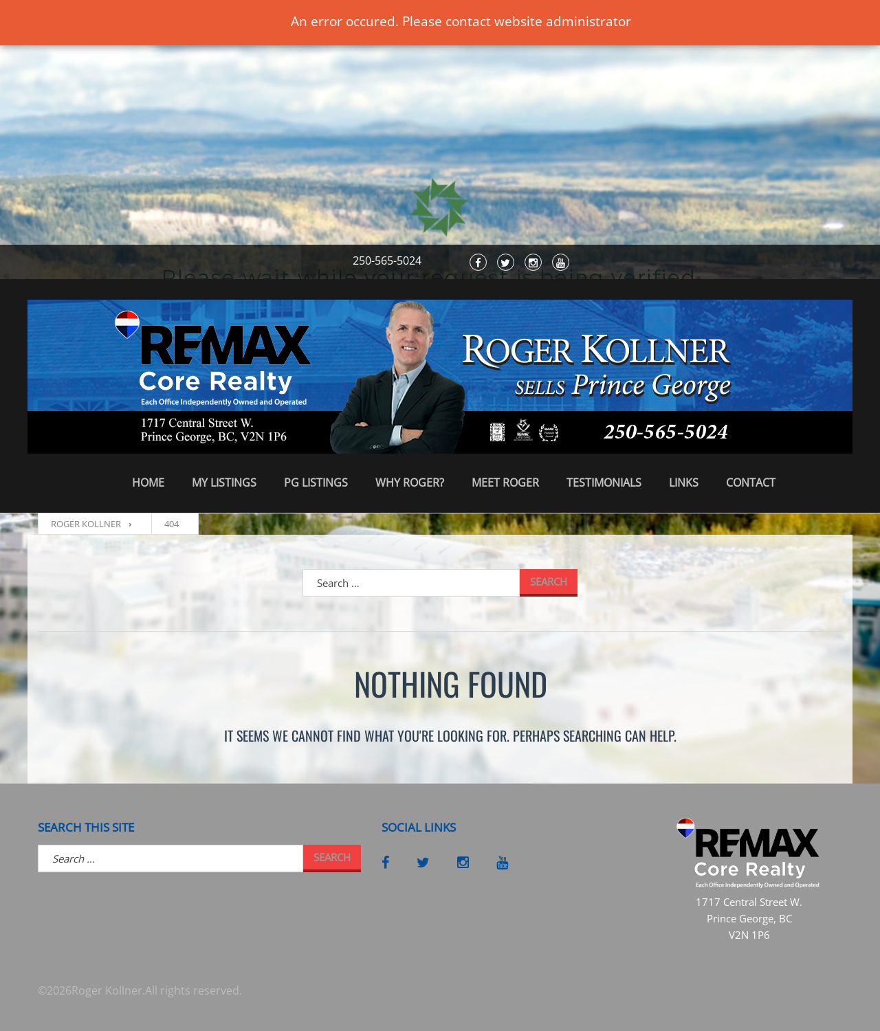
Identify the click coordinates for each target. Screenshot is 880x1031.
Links (683, 482)
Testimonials (603, 482)
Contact (751, 482)
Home (148, 482)
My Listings (224, 482)
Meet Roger (505, 482)
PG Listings (316, 482)
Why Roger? (409, 482)
